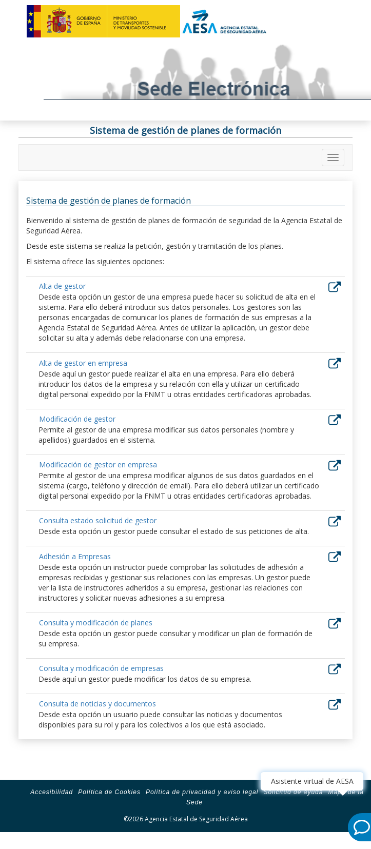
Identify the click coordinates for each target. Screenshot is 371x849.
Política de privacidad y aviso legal (202, 792)
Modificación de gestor (77, 419)
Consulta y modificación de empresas (101, 668)
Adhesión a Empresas (75, 556)
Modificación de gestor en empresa (98, 464)
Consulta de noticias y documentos (97, 703)
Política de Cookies (109, 792)
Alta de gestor (62, 286)
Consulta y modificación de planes (95, 622)
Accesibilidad (51, 792)
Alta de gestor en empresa (83, 363)
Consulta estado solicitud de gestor (98, 520)
